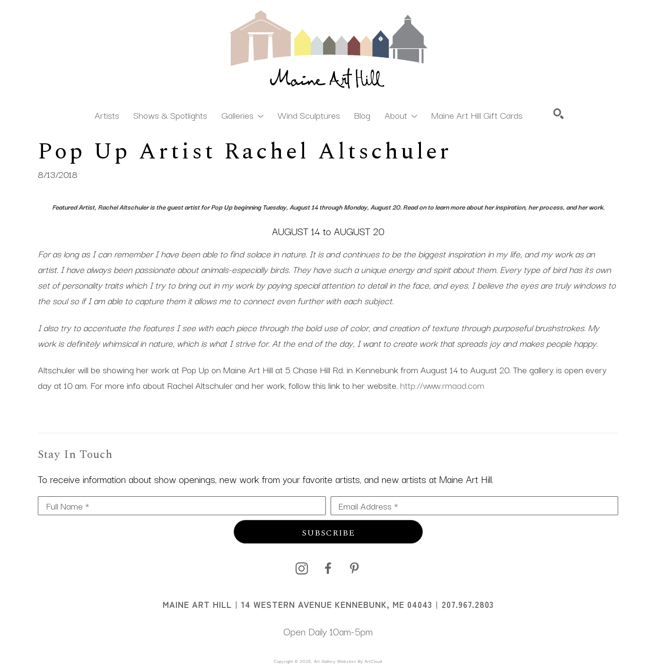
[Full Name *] (182, 505)
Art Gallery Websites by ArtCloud (348, 661)
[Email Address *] (475, 505)
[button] (242, 114)
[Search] (558, 113)
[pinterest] (355, 569)
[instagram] (302, 569)
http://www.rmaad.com (442, 385)
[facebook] (328, 569)
